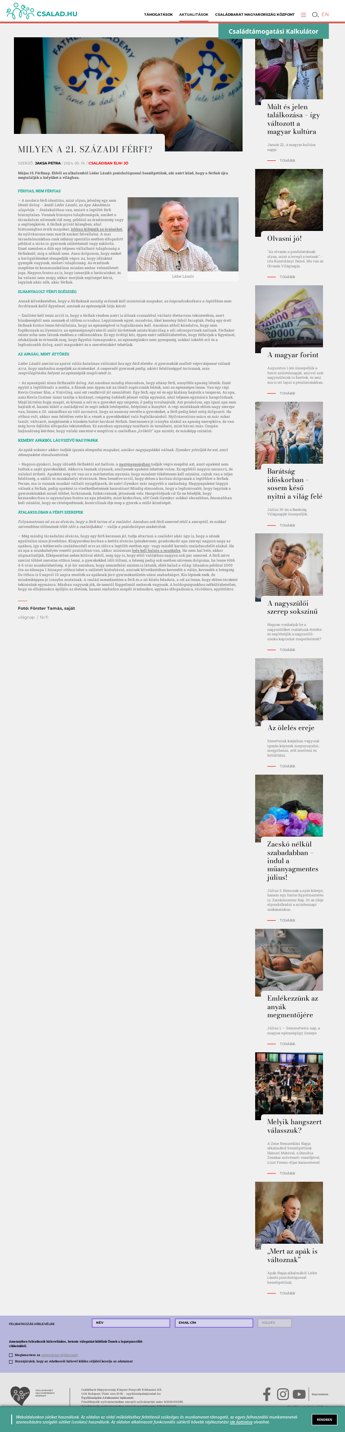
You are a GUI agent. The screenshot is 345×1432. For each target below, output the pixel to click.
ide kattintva (241, 1422)
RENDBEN (324, 1419)
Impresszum (320, 1394)
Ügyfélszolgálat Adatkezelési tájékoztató (107, 1398)
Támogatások (158, 15)
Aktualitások (193, 15)
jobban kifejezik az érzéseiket (96, 228)
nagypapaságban (135, 463)
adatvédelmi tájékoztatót (59, 1355)
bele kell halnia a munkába (156, 550)
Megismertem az (46, 1355)
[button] (303, 14)
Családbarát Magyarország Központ (255, 15)
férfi (44, 617)
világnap (26, 617)
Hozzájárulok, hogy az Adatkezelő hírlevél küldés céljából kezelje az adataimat (74, 1361)
